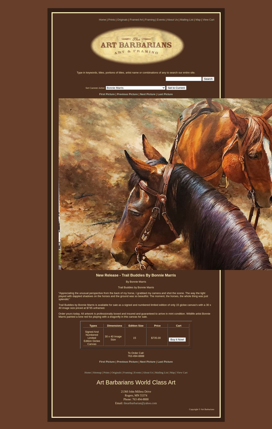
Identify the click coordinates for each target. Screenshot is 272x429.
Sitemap (97, 372)
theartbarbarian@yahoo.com (140, 403)
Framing (150, 19)
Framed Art (136, 19)
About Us (172, 19)
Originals (122, 19)
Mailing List (186, 19)
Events (161, 19)
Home (102, 19)
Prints (111, 19)
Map (197, 19)
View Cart (208, 19)
